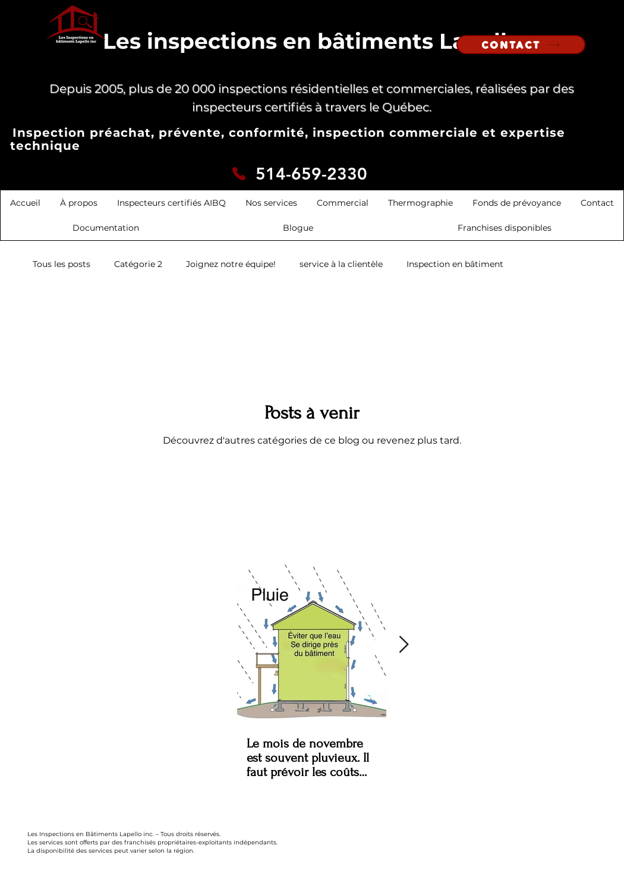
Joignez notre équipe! (231, 264)
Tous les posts (61, 264)
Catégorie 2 (138, 264)
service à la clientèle (341, 264)
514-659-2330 (311, 174)
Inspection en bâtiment (454, 264)
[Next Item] (403, 645)
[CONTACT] (520, 44)
